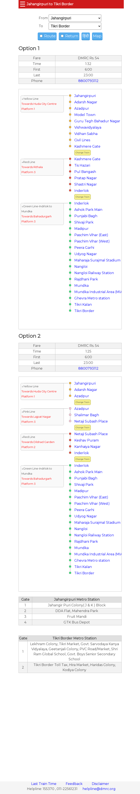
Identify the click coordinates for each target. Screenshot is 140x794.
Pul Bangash (85, 172)
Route (48, 36)
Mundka (81, 286)
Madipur (81, 229)
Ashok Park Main (88, 210)
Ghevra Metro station (92, 298)
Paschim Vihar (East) (91, 235)
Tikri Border (84, 311)
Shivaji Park (83, 222)
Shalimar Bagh (86, 415)
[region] (70, 725)
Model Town (84, 115)
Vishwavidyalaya (87, 127)
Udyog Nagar (85, 254)
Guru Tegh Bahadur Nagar (97, 121)
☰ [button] (23, 4)
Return (69, 36)
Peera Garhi (84, 248)
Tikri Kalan (83, 305)
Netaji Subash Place (91, 421)
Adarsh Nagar (85, 102)
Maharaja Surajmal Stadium (97, 260)
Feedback (74, 784)
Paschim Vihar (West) (92, 241)
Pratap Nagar (85, 178)
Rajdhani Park (86, 279)
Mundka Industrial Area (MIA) (99, 292)
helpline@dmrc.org (99, 789)
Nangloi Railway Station (94, 273)
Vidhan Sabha (85, 134)
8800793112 (88, 81)
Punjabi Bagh (85, 216)
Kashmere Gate (87, 146)
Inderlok (81, 191)
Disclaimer (100, 784)
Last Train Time (44, 784)
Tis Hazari (82, 165)
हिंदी (86, 36)
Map (97, 36)
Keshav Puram (86, 440)
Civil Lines (82, 140)
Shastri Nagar (85, 184)
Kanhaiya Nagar (87, 447)
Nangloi (80, 267)
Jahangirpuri (85, 96)
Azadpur (81, 108)
